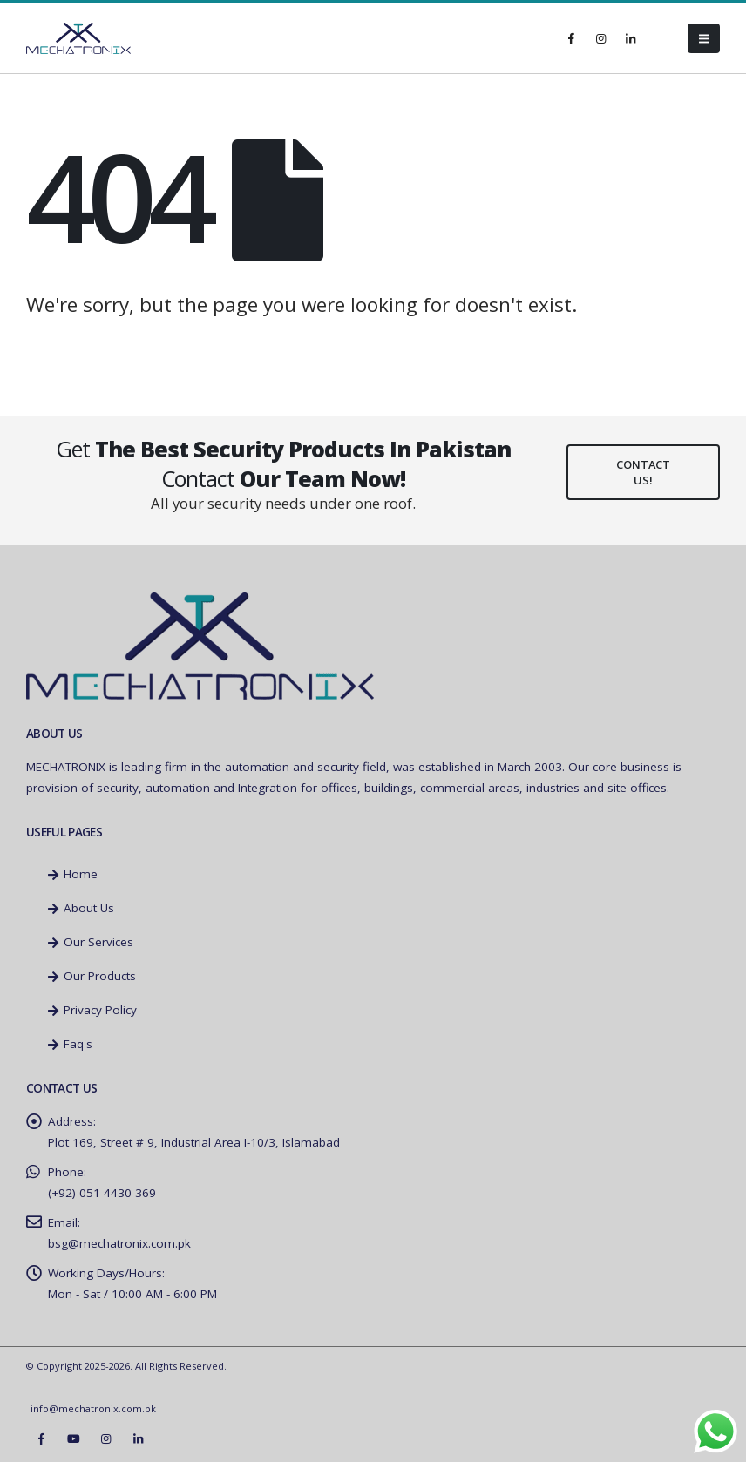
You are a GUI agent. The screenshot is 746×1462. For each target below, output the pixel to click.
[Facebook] (571, 38)
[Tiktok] (660, 38)
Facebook (41, 1438)
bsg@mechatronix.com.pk (119, 1243)
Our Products (92, 976)
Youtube (73, 1438)
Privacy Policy (92, 1010)
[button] (704, 38)
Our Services (90, 942)
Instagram (105, 1438)
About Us (81, 908)
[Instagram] (600, 38)
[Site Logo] (78, 39)
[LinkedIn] (630, 38)
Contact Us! (643, 472)
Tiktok (170, 1438)
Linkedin (138, 1438)
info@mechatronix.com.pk (93, 1408)
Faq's (70, 1044)
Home (73, 874)
